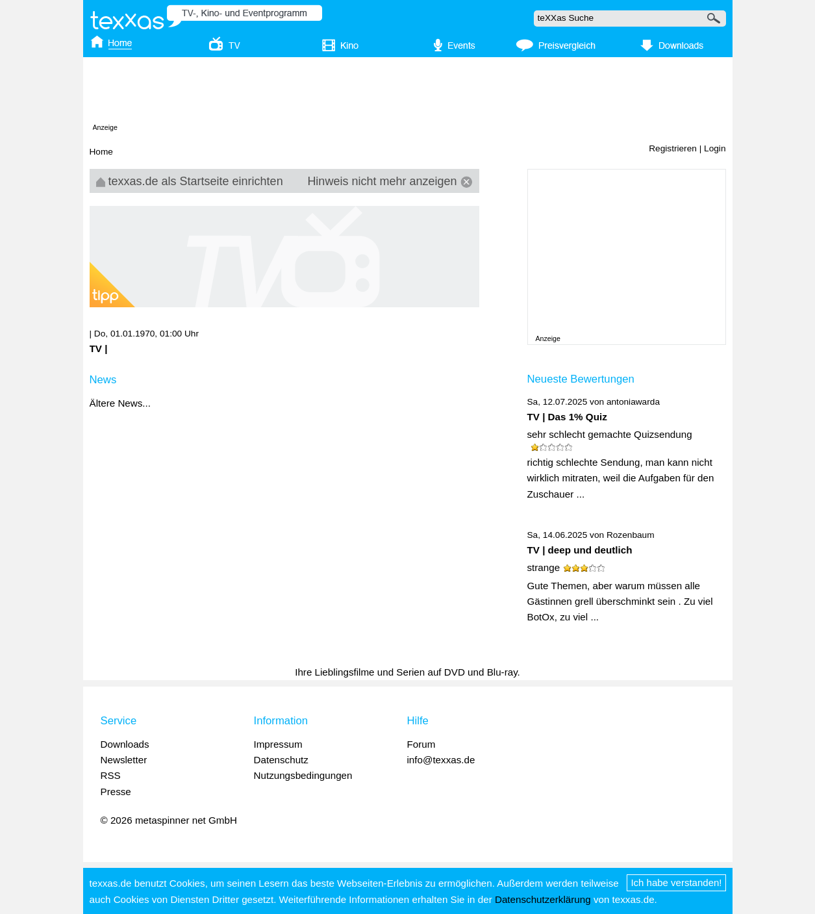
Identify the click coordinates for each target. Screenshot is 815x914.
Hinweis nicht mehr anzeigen (389, 181)
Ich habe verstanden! (676, 882)
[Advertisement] (408, 93)
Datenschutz (281, 759)
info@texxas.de (441, 759)
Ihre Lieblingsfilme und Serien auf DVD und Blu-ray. (407, 672)
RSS (111, 775)
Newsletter (124, 759)
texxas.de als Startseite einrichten (189, 181)
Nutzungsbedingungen (303, 775)
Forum (421, 744)
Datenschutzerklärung (543, 899)
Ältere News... (120, 403)
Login (714, 148)
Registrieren (673, 148)
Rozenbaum (631, 535)
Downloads (125, 744)
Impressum (278, 744)
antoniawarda (633, 402)
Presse (116, 791)
